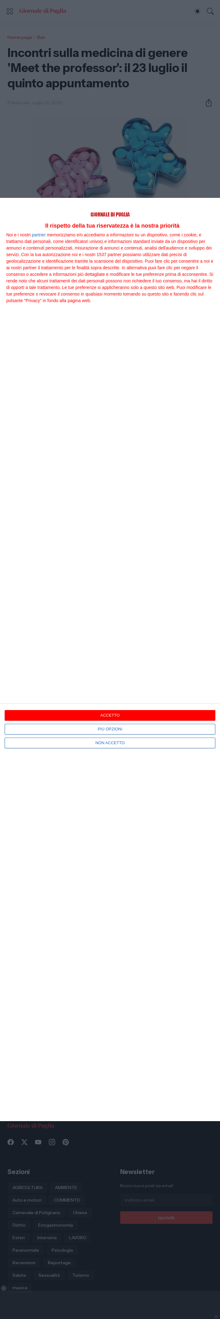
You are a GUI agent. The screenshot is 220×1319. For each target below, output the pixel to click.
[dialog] (110, 659)
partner (39, 235)
